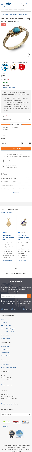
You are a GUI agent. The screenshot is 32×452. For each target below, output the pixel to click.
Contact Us (4, 322)
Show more (16, 193)
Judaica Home (4, 14)
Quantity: (4, 143)
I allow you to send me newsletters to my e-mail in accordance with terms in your (17, 302)
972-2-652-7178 (7, 385)
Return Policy (5, 352)
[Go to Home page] (8, 4)
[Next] (29, 239)
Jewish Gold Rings (23, 14)
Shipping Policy (5, 349)
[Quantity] (26, 143)
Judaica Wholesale (6, 325)
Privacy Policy (26, 303)
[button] (16, 38)
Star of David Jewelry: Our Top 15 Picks (24, 237)
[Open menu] (2, 4)
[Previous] (2, 239)
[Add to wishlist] (29, 55)
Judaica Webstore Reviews (8, 332)
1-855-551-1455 (7, 404)
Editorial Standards (6, 335)
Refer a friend (5, 364)
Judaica (23, 449)
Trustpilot (5, 427)
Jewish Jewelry (13, 14)
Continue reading (7, 260)
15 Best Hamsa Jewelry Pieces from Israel (8, 237)
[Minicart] (30, 4)
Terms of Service (5, 356)
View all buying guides (8, 212)
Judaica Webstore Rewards (8, 367)
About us (3, 319)
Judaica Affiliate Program (8, 329)
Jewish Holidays (5, 338)
